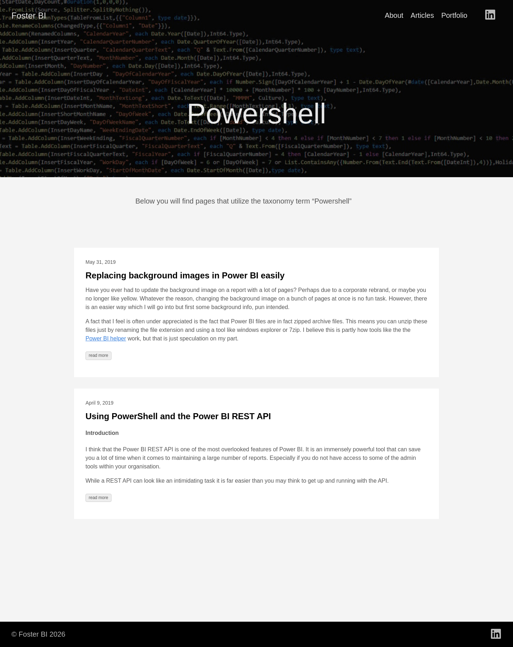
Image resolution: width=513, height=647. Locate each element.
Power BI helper (106, 338)
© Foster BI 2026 (38, 634)
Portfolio (454, 15)
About (394, 15)
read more (98, 355)
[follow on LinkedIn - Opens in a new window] (490, 15)
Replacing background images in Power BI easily (185, 275)
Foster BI (28, 15)
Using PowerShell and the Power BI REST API (178, 416)
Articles (422, 15)
